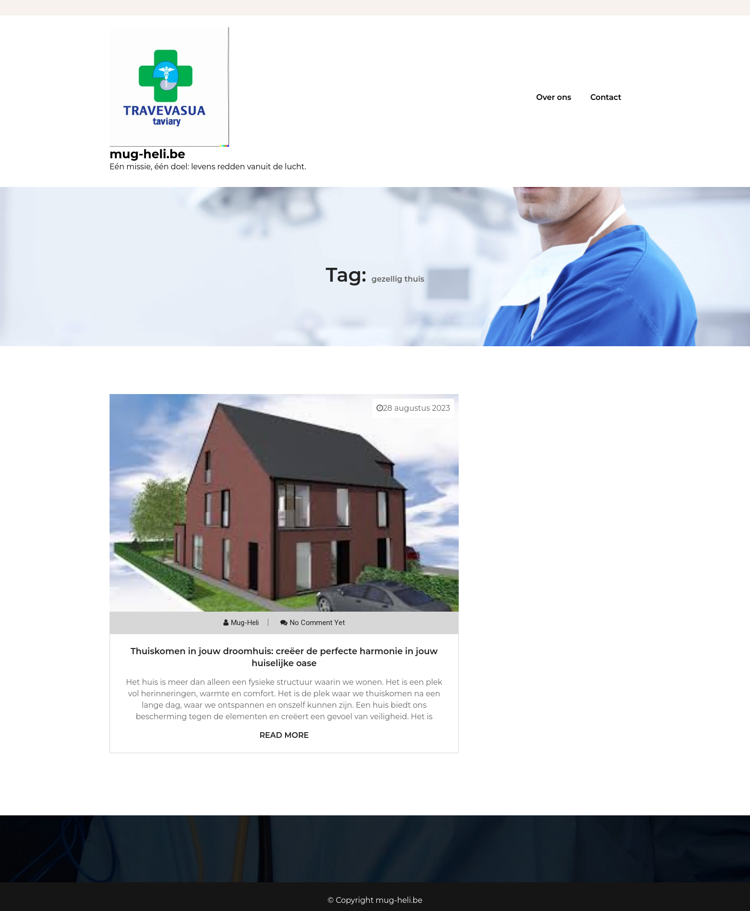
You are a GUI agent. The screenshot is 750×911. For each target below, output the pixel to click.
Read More (284, 735)
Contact (605, 97)
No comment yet (317, 622)
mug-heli (245, 622)
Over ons (553, 97)
